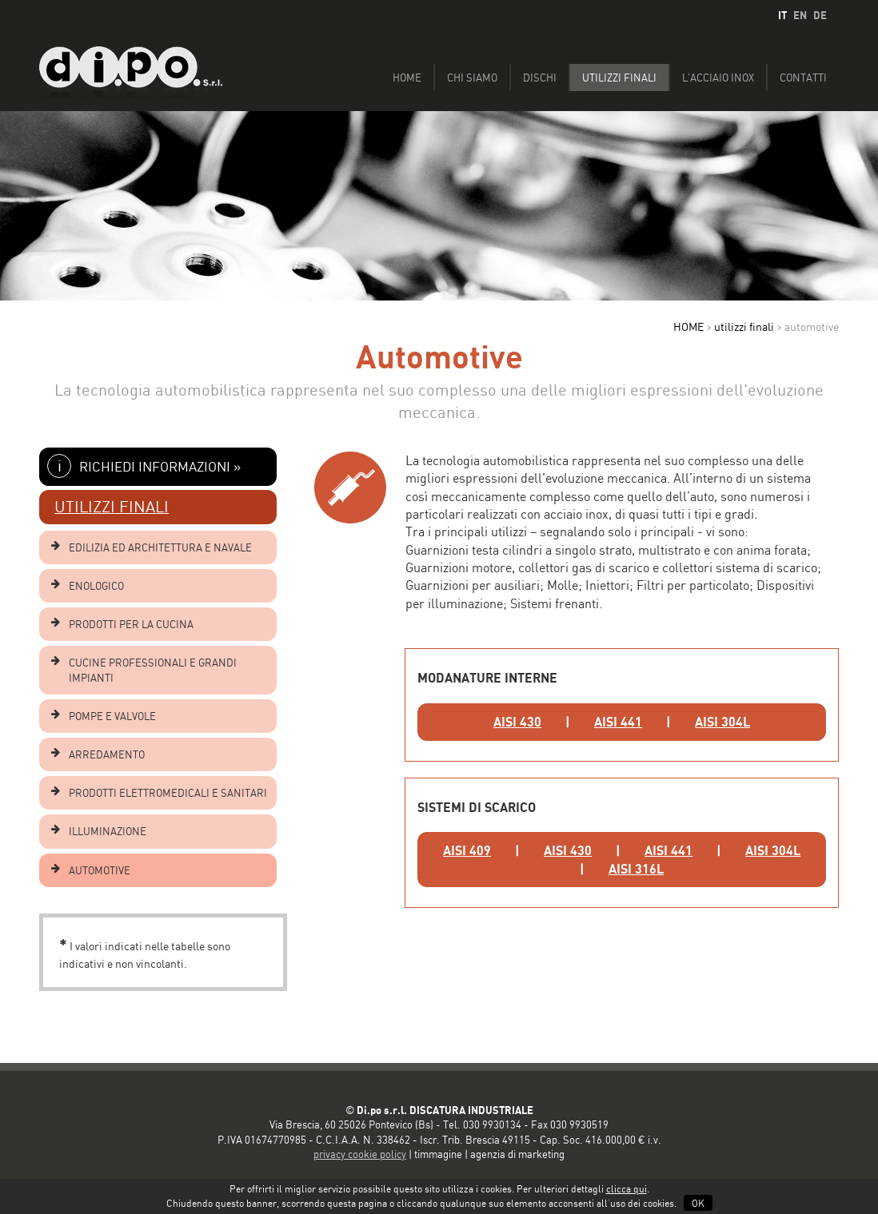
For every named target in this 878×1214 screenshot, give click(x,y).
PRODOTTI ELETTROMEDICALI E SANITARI (168, 792)
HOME (688, 326)
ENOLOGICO (96, 585)
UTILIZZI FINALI (111, 506)
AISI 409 (467, 850)
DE (820, 15)
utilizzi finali (744, 326)
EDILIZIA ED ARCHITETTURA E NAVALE (160, 547)
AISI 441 (618, 722)
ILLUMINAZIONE (107, 831)
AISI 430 (517, 722)
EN (800, 15)
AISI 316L (636, 869)
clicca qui (626, 1189)
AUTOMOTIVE (99, 870)
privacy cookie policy (359, 1154)
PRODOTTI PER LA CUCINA (131, 624)
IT (782, 15)
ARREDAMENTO (107, 754)
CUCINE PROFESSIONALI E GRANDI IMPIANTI (153, 669)
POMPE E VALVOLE (112, 716)
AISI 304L (722, 722)
